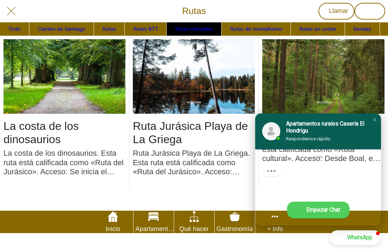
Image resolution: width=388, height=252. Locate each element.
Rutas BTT (145, 29)
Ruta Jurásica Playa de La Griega (190, 133)
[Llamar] (336, 11)
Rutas (109, 29)
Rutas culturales (194, 29)
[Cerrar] (11, 11)
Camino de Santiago (61, 29)
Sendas (362, 29)
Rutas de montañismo (256, 29)
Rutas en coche (317, 29)
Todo (14, 29)
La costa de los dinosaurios (41, 133)
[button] (374, 119)
